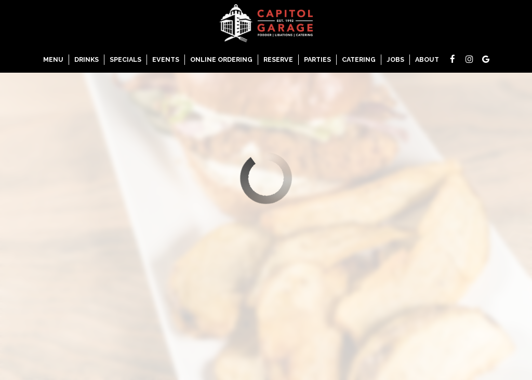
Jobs (395, 59)
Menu (53, 59)
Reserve (278, 59)
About (427, 59)
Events (165, 59)
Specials (125, 59)
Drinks (86, 59)
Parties (317, 59)
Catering (359, 59)
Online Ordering (221, 59)
